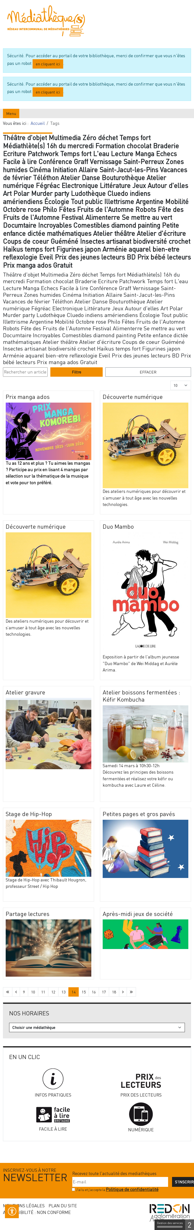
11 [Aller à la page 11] (43, 991)
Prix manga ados (28, 396)
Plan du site (63, 1205)
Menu (11, 113)
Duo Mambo (118, 526)
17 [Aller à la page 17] (104, 991)
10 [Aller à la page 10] (33, 991)
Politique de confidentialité (132, 1189)
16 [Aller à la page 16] (94, 991)
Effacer (148, 372)
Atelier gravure (25, 692)
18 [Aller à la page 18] (114, 991)
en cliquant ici (48, 63)
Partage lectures (27, 913)
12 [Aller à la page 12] (53, 991)
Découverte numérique (133, 396)
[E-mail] (120, 1182)
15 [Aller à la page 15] (84, 991)
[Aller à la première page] (7, 992)
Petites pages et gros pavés (139, 813)
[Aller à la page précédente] (16, 992)
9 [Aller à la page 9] (24, 991)
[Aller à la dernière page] (131, 992)
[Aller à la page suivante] (123, 992)
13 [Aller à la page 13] (63, 991)
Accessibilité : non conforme (37, 1212)
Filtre (76, 372)
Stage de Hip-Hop (29, 813)
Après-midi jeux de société (138, 913)
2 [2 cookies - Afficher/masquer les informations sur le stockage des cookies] (190, 1224)
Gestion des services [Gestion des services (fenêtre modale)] (170, 1224)
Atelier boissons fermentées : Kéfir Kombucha (141, 696)
